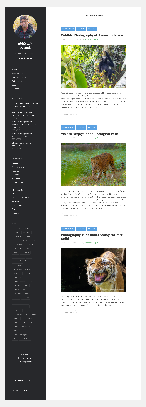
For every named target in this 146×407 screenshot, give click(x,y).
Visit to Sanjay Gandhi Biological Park (86, 133)
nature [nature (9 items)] (16, 298)
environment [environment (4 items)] (18, 257)
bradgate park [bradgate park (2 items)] (19, 244)
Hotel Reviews (18, 182)
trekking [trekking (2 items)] (33, 322)
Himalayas (16, 178)
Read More (69, 114)
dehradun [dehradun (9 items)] (25, 253)
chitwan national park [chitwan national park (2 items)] (22, 248)
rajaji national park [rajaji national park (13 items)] (21, 306)
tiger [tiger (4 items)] (15, 322)
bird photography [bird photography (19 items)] (20, 240)
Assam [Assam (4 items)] (16, 232)
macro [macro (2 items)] (27, 294)
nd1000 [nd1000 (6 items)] (26, 298)
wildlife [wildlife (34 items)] (16, 330)
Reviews (15, 201)
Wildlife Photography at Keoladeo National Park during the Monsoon (24, 124)
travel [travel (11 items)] (23, 322)
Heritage (15, 174)
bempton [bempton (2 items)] (26, 232)
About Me (16, 69)
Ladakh (15, 85)
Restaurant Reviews (20, 197)
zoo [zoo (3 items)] (15, 339)
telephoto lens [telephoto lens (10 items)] (28, 318)
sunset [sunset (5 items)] (16, 318)
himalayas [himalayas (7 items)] (18, 265)
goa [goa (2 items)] (28, 257)
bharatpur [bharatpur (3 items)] (17, 236)
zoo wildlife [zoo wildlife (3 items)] (25, 339)
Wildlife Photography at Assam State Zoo (88, 35)
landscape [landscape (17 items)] (18, 277)
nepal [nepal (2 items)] (16, 302)
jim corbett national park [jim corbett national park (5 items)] (23, 269)
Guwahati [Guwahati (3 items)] (17, 261)
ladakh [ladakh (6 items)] (27, 273)
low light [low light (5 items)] (17, 294)
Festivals (16, 171)
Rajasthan (16, 81)
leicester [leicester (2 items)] (17, 285)
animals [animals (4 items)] (17, 228)
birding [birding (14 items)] (28, 236)
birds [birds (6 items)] (33, 240)
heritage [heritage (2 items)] (28, 261)
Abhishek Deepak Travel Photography (25, 358)
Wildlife (15, 213)
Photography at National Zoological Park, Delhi (93, 234)
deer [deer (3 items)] (15, 253)
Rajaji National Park (20, 77)
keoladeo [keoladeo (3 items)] (17, 273)
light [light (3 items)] (26, 285)
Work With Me (18, 73)
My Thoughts (17, 190)
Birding (15, 163)
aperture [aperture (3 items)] (27, 228)
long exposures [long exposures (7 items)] (20, 289)
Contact (15, 89)
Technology (17, 205)
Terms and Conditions (21, 380)
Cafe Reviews (18, 167)
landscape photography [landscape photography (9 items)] (23, 281)
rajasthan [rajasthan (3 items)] (17, 310)
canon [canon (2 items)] (31, 244)
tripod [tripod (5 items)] (16, 326)
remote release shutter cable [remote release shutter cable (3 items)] (25, 314)
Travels (15, 209)
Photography (17, 194)
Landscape (16, 186)
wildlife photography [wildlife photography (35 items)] (21, 335)
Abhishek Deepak (25, 45)
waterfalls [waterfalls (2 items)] (26, 326)
